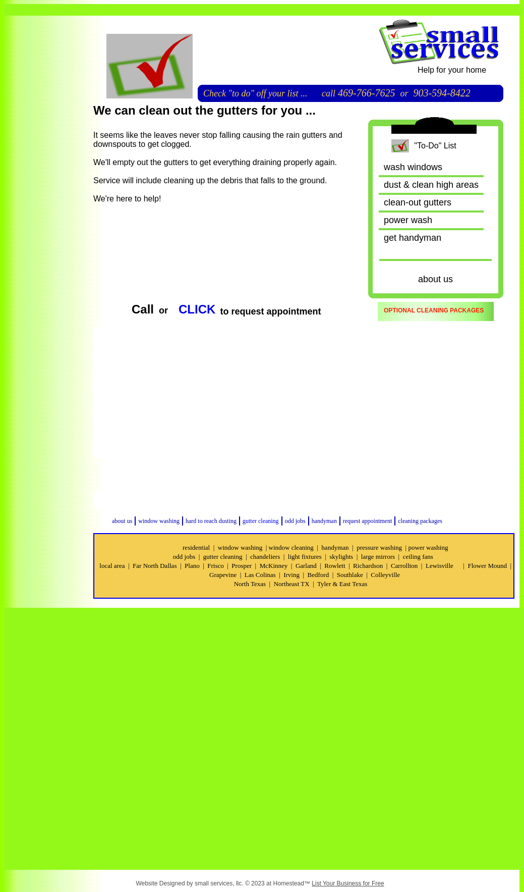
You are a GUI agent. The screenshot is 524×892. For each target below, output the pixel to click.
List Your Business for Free (348, 883)
